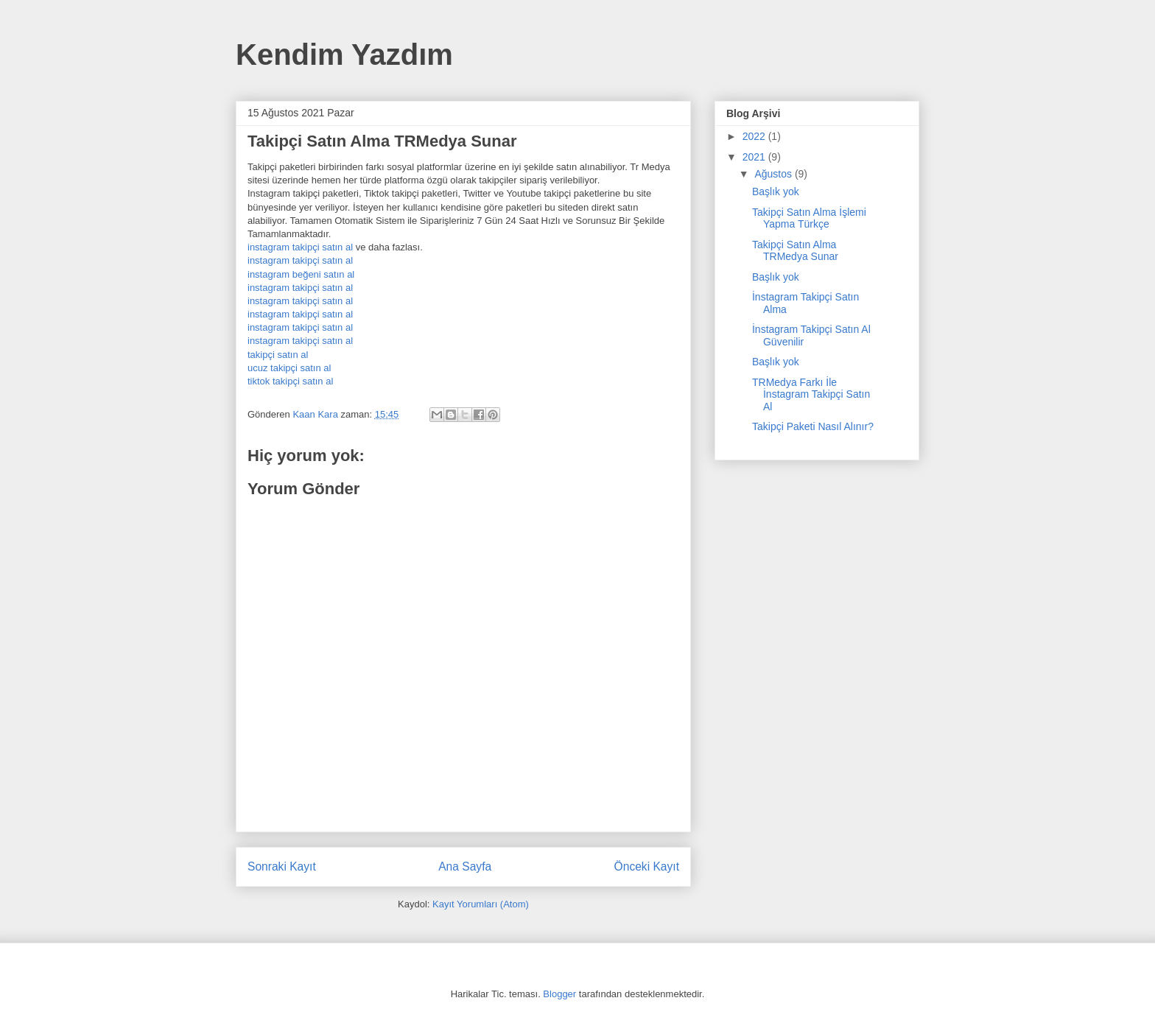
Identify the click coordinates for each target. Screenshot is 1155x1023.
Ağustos (774, 174)
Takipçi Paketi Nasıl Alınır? (813, 426)
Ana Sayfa (464, 866)
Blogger (559, 993)
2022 (755, 136)
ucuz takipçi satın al (289, 367)
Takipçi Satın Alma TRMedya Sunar (795, 251)
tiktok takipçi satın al (290, 381)
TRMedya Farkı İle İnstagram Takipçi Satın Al (811, 394)
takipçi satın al (278, 354)
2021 (755, 157)
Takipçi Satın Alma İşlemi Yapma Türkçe (809, 218)
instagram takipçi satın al (300, 247)
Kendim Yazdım (344, 54)
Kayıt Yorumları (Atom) (480, 904)
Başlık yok (775, 191)
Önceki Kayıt (646, 866)
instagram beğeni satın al (301, 274)
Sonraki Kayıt (282, 866)
